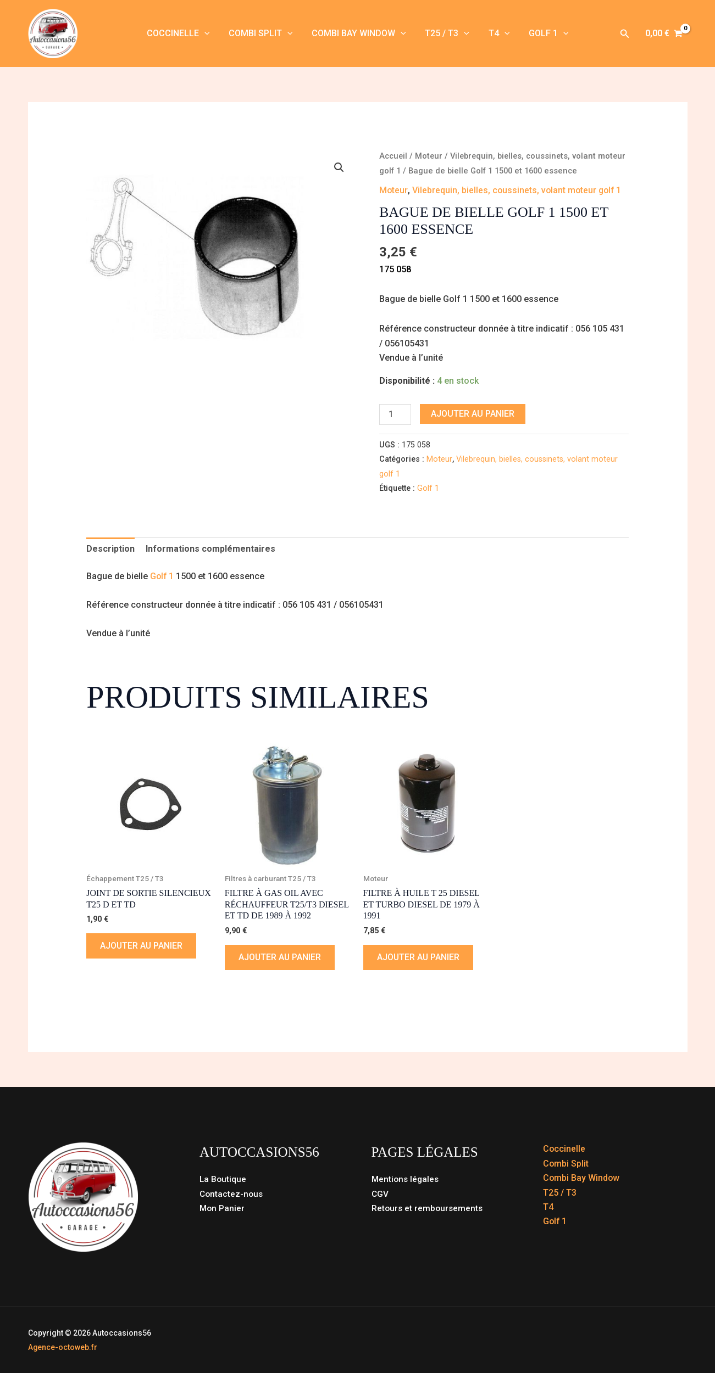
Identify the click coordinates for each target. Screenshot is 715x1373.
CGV (380, 1194)
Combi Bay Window (359, 33)
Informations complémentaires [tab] (210, 548)
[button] (207, 33)
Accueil (393, 156)
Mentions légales (406, 1179)
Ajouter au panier (472, 413)
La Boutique (223, 1179)
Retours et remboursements (428, 1208)
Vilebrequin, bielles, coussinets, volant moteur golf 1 (518, 190)
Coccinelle (181, 33)
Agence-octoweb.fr (63, 1347)
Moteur (429, 156)
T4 (497, 33)
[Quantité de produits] (395, 414)
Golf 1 (545, 33)
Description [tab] (110, 548)
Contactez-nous (232, 1194)
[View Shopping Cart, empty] (664, 33)
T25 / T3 (446, 33)
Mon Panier (222, 1208)
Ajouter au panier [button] (142, 945)
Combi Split (263, 33)
